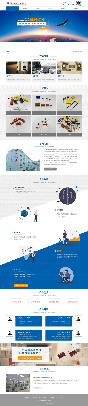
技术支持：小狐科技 (49, 403)
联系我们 (76, 8)
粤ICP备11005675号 (37, 402)
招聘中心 (63, 8)
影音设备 (35, 76)
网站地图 (27, 397)
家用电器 (61, 76)
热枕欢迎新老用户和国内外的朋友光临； (43, 377)
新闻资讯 (50, 8)
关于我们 (25, 8)
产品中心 (38, 8)
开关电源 (10, 76)
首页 (13, 8)
